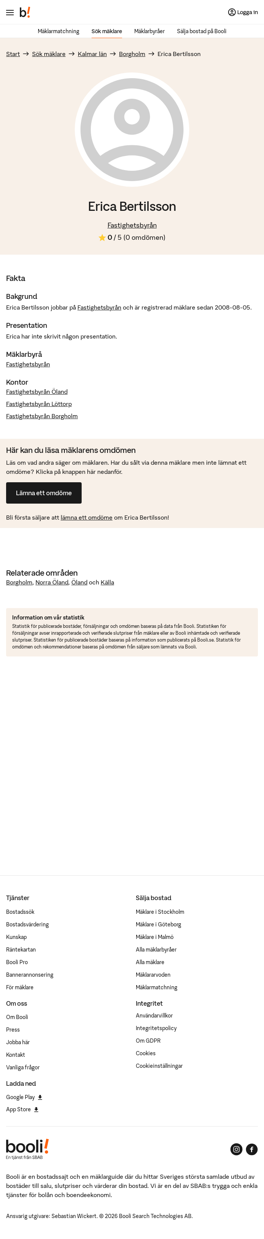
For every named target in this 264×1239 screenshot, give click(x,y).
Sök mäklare (107, 31)
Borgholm (132, 54)
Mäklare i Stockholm (160, 911)
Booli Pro (17, 962)
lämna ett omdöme (87, 517)
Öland (79, 582)
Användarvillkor (154, 1015)
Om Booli (17, 1017)
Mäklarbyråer (149, 31)
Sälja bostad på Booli (202, 31)
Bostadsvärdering (27, 924)
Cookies (146, 1053)
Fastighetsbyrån (132, 225)
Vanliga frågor (23, 1067)
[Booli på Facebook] (252, 1149)
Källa (107, 582)
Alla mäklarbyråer (156, 949)
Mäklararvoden (153, 974)
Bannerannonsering (29, 974)
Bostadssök (20, 911)
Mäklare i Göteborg (158, 924)
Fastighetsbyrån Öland (37, 391)
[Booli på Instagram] (236, 1149)
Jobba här (18, 1042)
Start (13, 54)
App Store (22, 1109)
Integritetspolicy (156, 1028)
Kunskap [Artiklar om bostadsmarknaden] (16, 937)
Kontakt (15, 1054)
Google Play (24, 1097)
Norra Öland (51, 582)
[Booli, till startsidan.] (25, 12)
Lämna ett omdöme (44, 493)
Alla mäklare (150, 962)
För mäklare (20, 987)
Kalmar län (92, 54)
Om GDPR (148, 1040)
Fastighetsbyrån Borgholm (42, 416)
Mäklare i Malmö (155, 937)
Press (13, 1029)
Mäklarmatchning (58, 31)
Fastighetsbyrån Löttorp (39, 404)
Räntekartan (21, 949)
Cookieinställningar (159, 1065)
